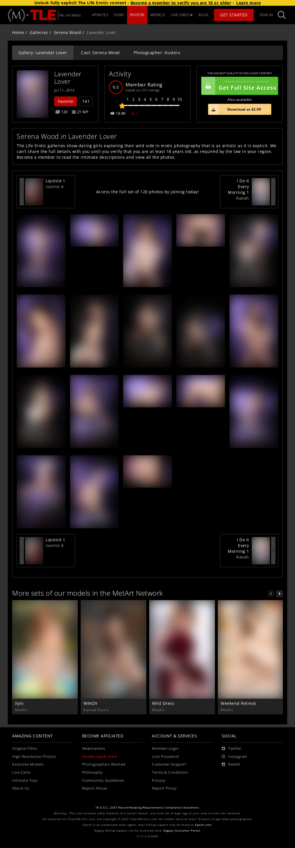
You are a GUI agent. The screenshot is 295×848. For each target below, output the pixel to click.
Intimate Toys (25, 780)
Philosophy (92, 772)
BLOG (203, 14)
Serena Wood (67, 32)
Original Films (24, 748)
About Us (20, 788)
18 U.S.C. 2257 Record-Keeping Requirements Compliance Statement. (147, 807)
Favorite (65, 101)
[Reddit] (231, 764)
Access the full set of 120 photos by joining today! (147, 191)
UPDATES (100, 14)
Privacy (158, 780)
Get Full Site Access (238, 86)
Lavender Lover (69, 77)
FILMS (119, 14)
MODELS (157, 14)
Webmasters (93, 748)
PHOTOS (137, 14)
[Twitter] (231, 748)
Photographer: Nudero (157, 52)
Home (18, 32)
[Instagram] (234, 756)
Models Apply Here (99, 756)
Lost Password (165, 756)
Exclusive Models (28, 764)
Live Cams (21, 772)
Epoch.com (203, 825)
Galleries (39, 32)
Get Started (234, 15)
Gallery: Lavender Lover (42, 52)
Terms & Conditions (170, 772)
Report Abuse (94, 788)
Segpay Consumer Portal (181, 830)
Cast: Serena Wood (100, 52)
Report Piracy (164, 788)
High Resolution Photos (34, 756)
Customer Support (169, 764)
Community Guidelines (103, 780)
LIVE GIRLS (182, 14)
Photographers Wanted (103, 764)
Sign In (266, 14)
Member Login (165, 748)
